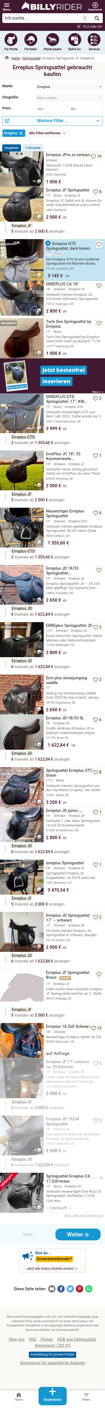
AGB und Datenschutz (76, 1339)
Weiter (78, 1234)
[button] (7, 6)
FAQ (32, 1339)
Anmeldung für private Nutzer (52, 1354)
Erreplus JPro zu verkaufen (70, 155)
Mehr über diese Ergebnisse (83, 1215)
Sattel (15, 58)
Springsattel (32, 58)
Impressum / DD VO (52, 1345)
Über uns (17, 1339)
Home (19, 1397)
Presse (47, 1339)
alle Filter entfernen (48, 133)
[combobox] (69, 86)
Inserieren (52, 1394)
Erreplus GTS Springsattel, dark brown (68, 246)
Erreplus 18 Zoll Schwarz (68, 1026)
